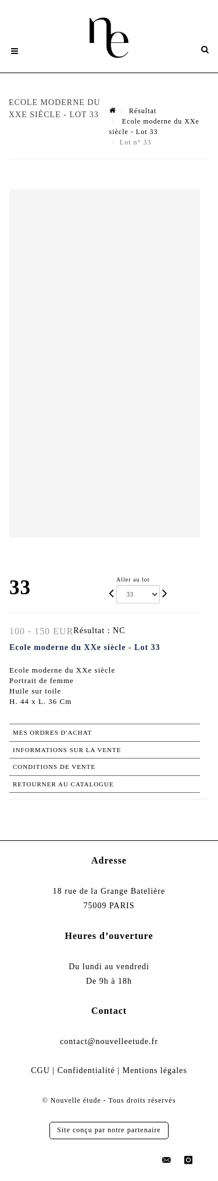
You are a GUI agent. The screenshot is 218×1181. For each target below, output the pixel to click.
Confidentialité (86, 1070)
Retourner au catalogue (63, 784)
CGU (40, 1070)
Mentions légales (154, 1070)
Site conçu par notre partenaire (108, 1130)
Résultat (142, 111)
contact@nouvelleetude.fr (109, 1041)
